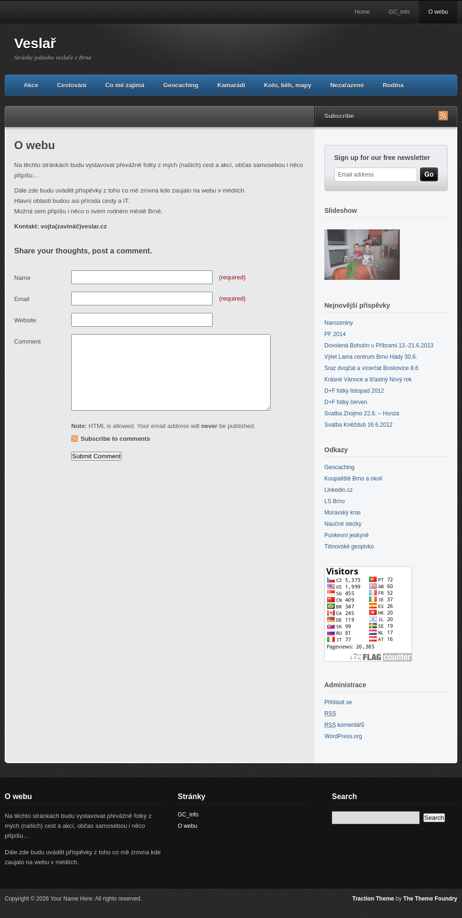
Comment (27, 341)
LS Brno (334, 501)
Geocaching (180, 85)
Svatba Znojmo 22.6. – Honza (361, 413)
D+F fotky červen (345, 402)
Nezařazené (347, 85)
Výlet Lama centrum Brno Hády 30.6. (370, 357)
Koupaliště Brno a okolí (353, 478)
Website (25, 320)
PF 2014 (335, 334)
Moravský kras (342, 512)
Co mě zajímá (124, 85)
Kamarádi (231, 85)
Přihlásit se (338, 702)
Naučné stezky (343, 524)
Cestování (71, 85)
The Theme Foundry (430, 898)
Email (22, 299)
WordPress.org (343, 736)
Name (22, 277)
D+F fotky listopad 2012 (354, 390)
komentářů (344, 725)
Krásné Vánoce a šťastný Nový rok (368, 379)
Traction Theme (373, 898)
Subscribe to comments (115, 438)
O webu (438, 11)
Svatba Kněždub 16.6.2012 (358, 424)
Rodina (393, 85)
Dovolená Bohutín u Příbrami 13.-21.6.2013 (378, 345)
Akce (31, 85)
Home (362, 11)
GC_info (399, 11)
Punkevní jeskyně (346, 535)
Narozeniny (338, 323)
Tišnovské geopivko (349, 546)
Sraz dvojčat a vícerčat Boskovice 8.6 (371, 368)
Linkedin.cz (338, 490)
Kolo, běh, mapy (287, 85)
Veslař (35, 43)
